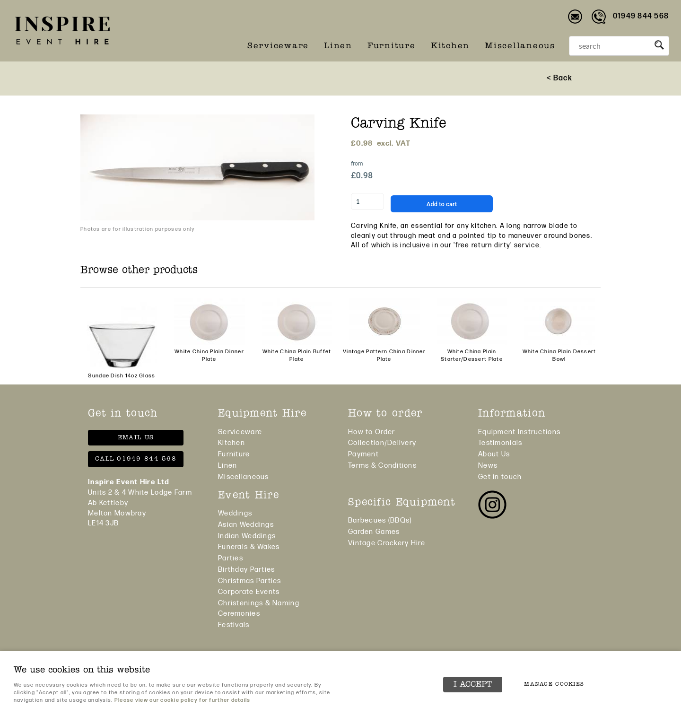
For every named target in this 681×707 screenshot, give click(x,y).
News (488, 465)
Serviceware (278, 46)
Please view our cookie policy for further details (182, 700)
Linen (338, 46)
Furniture (391, 46)
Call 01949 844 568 (135, 459)
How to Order (371, 432)
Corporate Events (248, 591)
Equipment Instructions (519, 432)
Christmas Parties (249, 580)
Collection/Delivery (382, 442)
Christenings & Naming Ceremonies (258, 608)
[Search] (609, 46)
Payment (363, 454)
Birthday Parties (246, 569)
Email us (136, 438)
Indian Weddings (247, 536)
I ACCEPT (473, 685)
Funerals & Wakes (248, 546)
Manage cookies (554, 684)
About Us (494, 454)
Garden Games (374, 531)
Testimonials (500, 442)
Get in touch (500, 476)
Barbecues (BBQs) (379, 520)
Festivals (234, 624)
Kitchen (450, 46)
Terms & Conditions (382, 465)
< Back (559, 78)
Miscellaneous (520, 46)
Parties (230, 558)
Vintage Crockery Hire (386, 543)
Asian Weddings (246, 524)
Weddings (235, 513)
